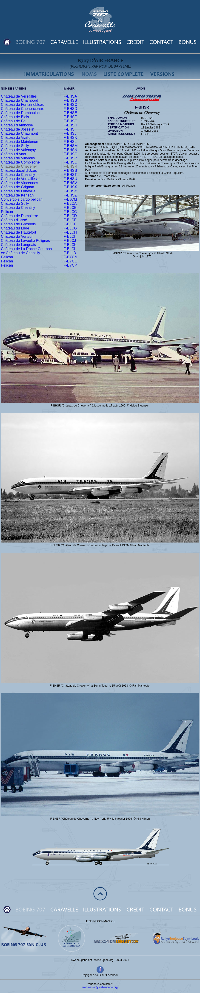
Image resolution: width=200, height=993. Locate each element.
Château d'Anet (13, 154)
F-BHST (70, 175)
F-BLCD (70, 216)
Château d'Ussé (14, 220)
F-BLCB (70, 208)
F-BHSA (70, 96)
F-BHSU (70, 179)
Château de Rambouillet (20, 113)
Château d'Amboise (17, 125)
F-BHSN (70, 150)
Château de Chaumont (19, 133)
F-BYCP (70, 265)
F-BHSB (70, 100)
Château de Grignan (17, 187)
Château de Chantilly (18, 175)
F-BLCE (70, 220)
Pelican (7, 212)
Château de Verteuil (17, 236)
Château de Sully (15, 146)
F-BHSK (70, 137)
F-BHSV (70, 183)
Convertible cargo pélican (22, 199)
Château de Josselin (17, 129)
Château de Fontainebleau (22, 104)
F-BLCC (70, 212)
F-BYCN (70, 257)
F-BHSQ (70, 162)
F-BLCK (70, 245)
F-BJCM (70, 199)
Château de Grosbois (18, 224)
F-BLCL (69, 249)
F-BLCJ (69, 241)
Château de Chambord (19, 100)
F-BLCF (69, 224)
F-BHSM (70, 146)
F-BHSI (69, 129)
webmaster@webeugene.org (100, 987)
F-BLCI (69, 236)
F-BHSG (70, 121)
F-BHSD (70, 109)
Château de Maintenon (19, 142)
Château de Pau (14, 121)
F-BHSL (70, 142)
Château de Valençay (18, 150)
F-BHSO (70, 154)
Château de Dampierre (19, 216)
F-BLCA (70, 203)
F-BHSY (70, 191)
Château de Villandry (18, 158)
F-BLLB (69, 253)
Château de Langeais (18, 245)
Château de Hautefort (18, 232)
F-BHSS (70, 170)
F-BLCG (70, 228)
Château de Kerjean (17, 195)
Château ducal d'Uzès (19, 170)
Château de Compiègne (20, 162)
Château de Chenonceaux (22, 109)
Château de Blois (15, 117)
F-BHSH (70, 125)
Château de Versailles (19, 96)
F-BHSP (70, 158)
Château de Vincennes (19, 183)
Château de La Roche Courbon (26, 249)
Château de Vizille (16, 137)
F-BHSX (70, 187)
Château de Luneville (18, 191)
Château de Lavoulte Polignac (25, 241)
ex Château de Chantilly (20, 253)
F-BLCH (70, 232)
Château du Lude (15, 228)
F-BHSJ (69, 133)
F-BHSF (70, 117)
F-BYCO (70, 261)
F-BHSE (70, 113)
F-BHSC (70, 104)
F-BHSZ (70, 195)
